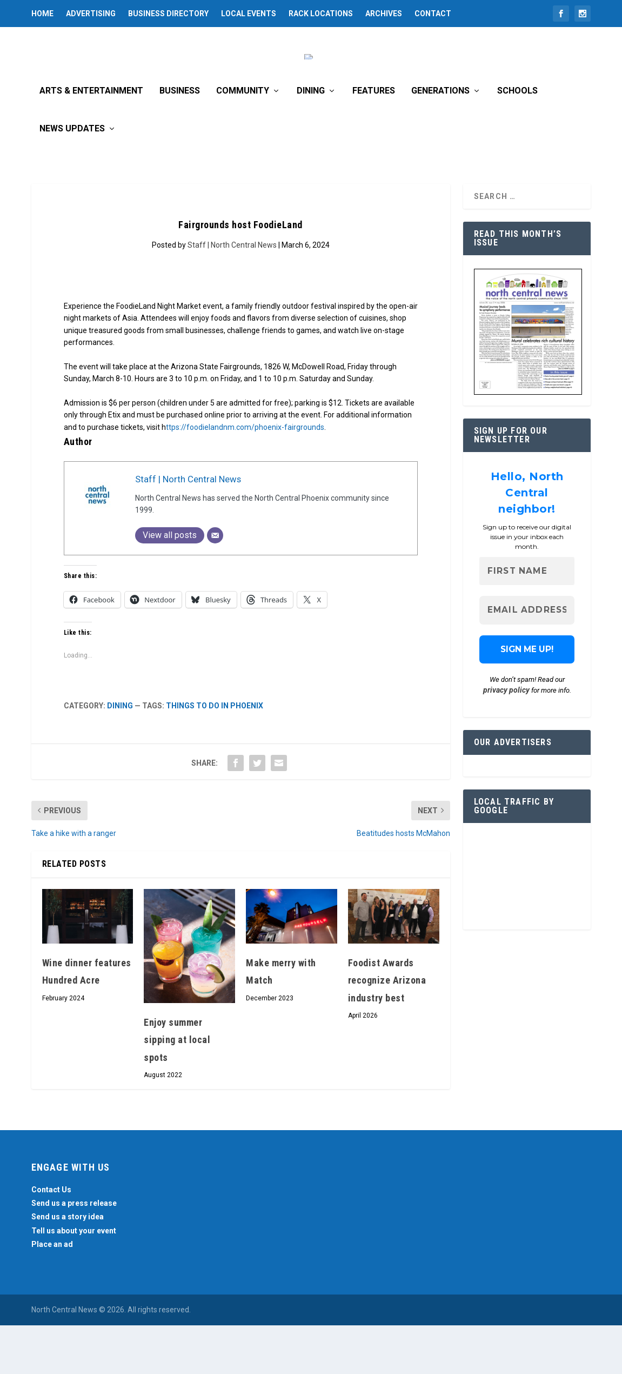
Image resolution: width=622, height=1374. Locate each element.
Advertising (91, 13)
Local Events (248, 13)
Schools (517, 139)
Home (42, 13)
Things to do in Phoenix (214, 754)
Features (373, 139)
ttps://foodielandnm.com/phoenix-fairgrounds (245, 476)
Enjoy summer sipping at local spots (177, 1088)
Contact (432, 13)
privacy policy (506, 738)
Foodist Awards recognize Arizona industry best (387, 1029)
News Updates (72, 177)
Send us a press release (74, 1251)
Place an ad (52, 1293)
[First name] (527, 620)
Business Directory (168, 13)
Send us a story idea (67, 1265)
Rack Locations (321, 13)
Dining (311, 139)
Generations (440, 139)
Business (179, 139)
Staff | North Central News (232, 293)
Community (242, 139)
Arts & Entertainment (91, 139)
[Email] (215, 584)
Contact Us (51, 1238)
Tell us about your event (73, 1279)
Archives (383, 13)
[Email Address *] (527, 659)
